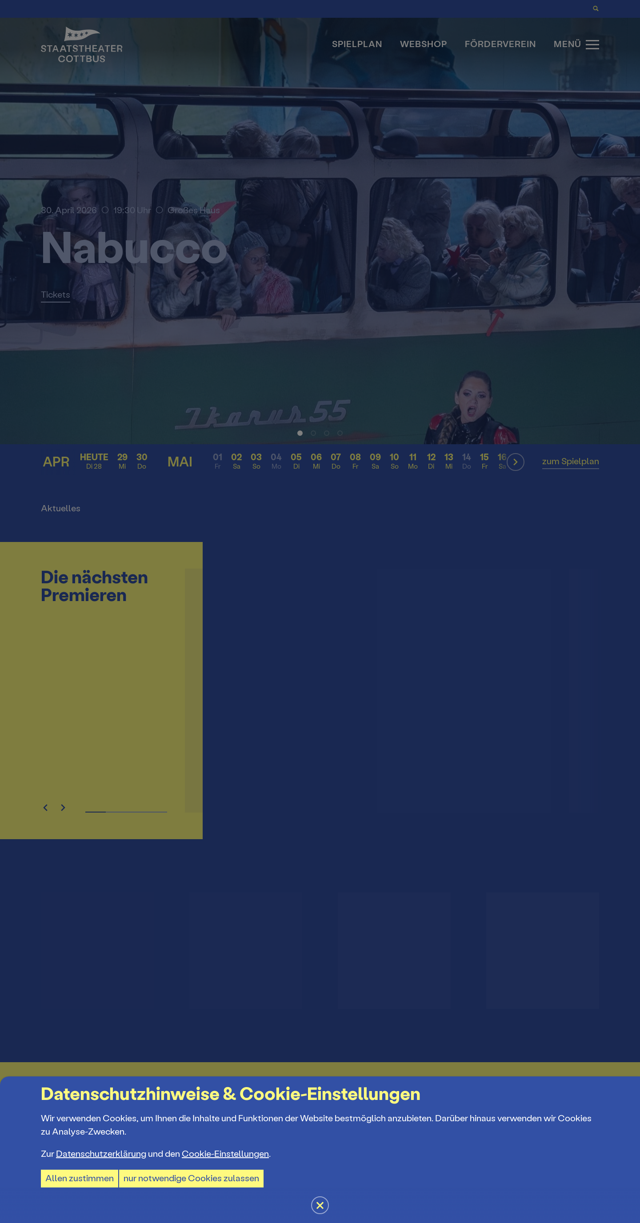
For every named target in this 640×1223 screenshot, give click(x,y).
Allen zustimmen (79, 1178)
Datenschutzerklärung (101, 1154)
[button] (320, 611)
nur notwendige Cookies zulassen (191, 1178)
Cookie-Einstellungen (225, 1154)
